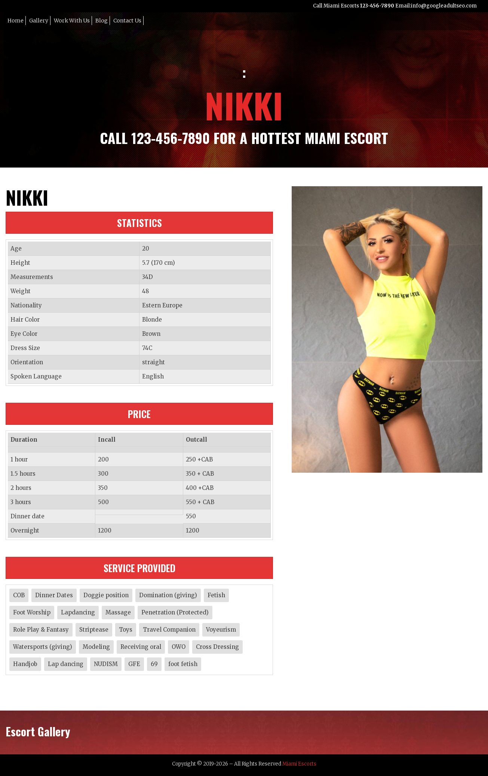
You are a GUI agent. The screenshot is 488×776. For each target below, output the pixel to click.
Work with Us (72, 20)
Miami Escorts (299, 764)
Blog (101, 20)
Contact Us (127, 20)
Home (15, 20)
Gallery (38, 20)
